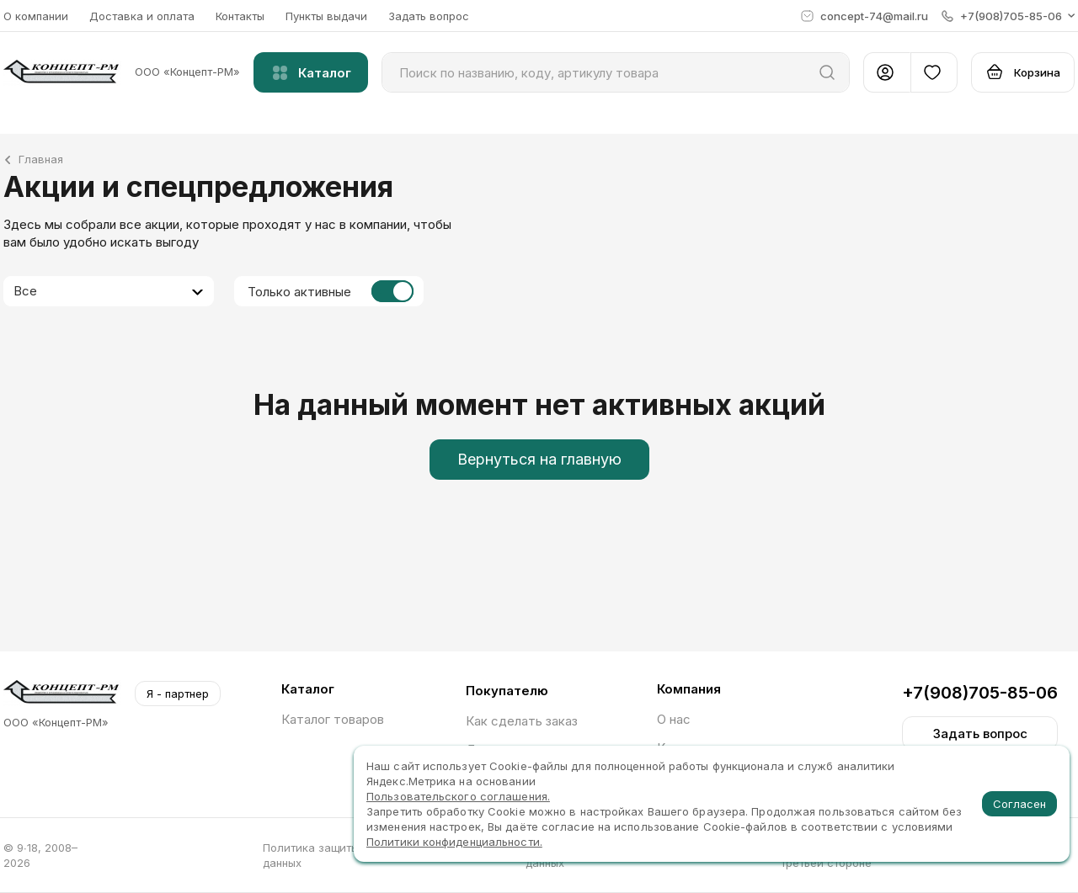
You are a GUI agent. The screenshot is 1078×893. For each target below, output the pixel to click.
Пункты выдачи (326, 16)
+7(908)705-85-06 (980, 693)
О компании (35, 16)
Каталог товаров (332, 719)
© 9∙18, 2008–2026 (40, 855)
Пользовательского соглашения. (458, 796)
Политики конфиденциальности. (454, 841)
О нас (674, 719)
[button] (1008, 16)
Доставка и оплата (142, 16)
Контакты (240, 16)
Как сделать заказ (522, 721)
